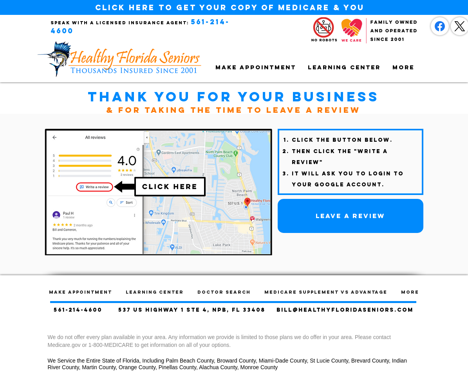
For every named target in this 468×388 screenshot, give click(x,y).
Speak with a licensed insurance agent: (120, 22)
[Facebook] (440, 26)
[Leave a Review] (350, 216)
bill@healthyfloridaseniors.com (345, 310)
